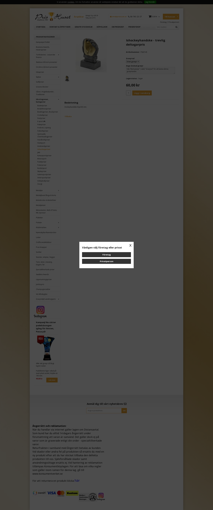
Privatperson (106, 261)
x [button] (130, 245)
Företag (106, 254)
